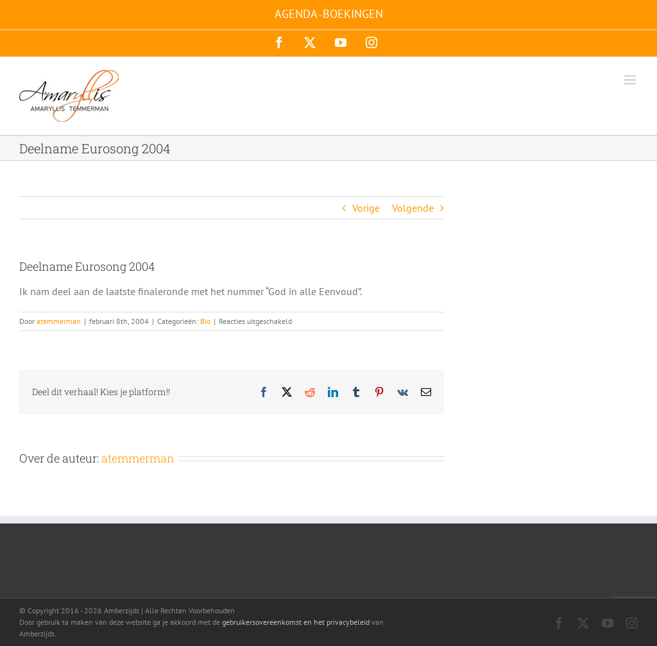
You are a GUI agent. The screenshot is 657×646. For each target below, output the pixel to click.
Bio (205, 321)
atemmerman (59, 321)
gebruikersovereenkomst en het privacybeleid (296, 622)
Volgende (413, 207)
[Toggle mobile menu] (631, 80)
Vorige (366, 207)
